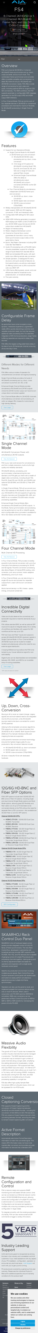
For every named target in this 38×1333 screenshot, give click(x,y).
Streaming (6, 1287)
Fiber (4, 1293)
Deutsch (7, 1315)
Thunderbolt (6, 1295)
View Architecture (9, 459)
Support (29, 1283)
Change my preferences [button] (22, 1328)
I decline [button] (22, 1325)
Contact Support (29, 1286)
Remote (5, 1285)
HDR (4, 1291)
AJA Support (27, 1263)
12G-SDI (5, 1289)
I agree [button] (23, 1321)
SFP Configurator (19, 30)
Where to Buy (18, 1283)
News (16, 1287)
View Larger (7, 407)
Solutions (5, 1283)
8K (3, 1297)
